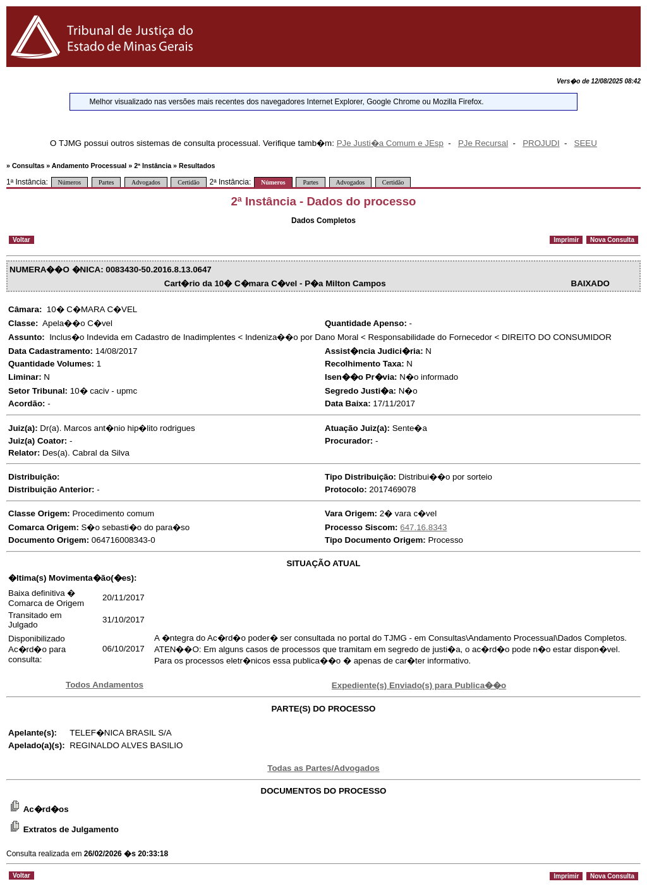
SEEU (585, 143)
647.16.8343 (423, 527)
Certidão (188, 182)
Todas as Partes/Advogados (323, 768)
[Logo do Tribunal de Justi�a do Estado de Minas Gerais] (104, 64)
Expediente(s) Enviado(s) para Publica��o (419, 685)
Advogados (145, 182)
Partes (106, 182)
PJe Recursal (483, 143)
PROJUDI (541, 143)
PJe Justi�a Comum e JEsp (390, 143)
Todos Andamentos (104, 684)
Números (70, 182)
